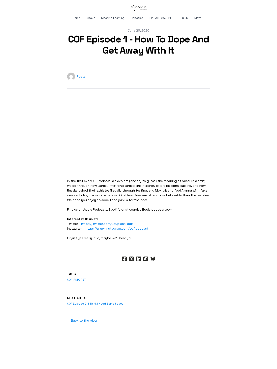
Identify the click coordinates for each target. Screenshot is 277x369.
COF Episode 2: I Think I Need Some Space (95, 303)
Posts (81, 76)
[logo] (138, 8)
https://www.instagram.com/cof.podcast (116, 228)
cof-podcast (76, 279)
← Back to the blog (82, 320)
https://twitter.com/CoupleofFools (107, 224)
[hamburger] (19, 6)
